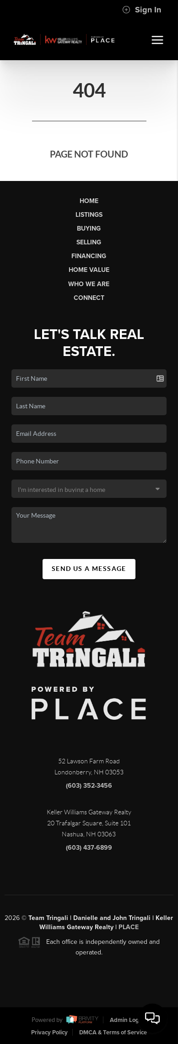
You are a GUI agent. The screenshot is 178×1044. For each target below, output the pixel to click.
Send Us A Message (89, 568)
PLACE (129, 930)
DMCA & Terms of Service (113, 1032)
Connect (89, 298)
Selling (88, 242)
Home (89, 201)
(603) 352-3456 (89, 788)
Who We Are (88, 284)
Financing (88, 256)
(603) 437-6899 (89, 850)
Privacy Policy (49, 1032)
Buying (89, 228)
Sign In (141, 9)
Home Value (89, 270)
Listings (89, 215)
